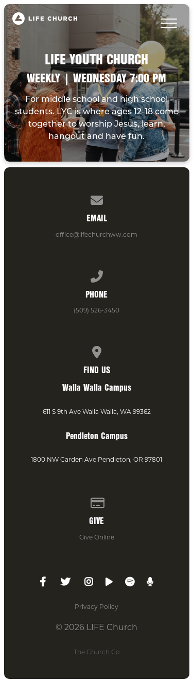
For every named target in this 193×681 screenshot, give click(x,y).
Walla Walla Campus (96, 387)
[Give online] (97, 501)
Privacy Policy (96, 606)
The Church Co (97, 652)
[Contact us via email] (97, 198)
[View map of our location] (97, 350)
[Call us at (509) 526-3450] (97, 274)
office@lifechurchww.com (96, 234)
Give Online (96, 537)
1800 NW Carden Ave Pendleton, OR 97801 (96, 459)
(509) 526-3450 (96, 310)
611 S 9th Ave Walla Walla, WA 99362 (97, 411)
